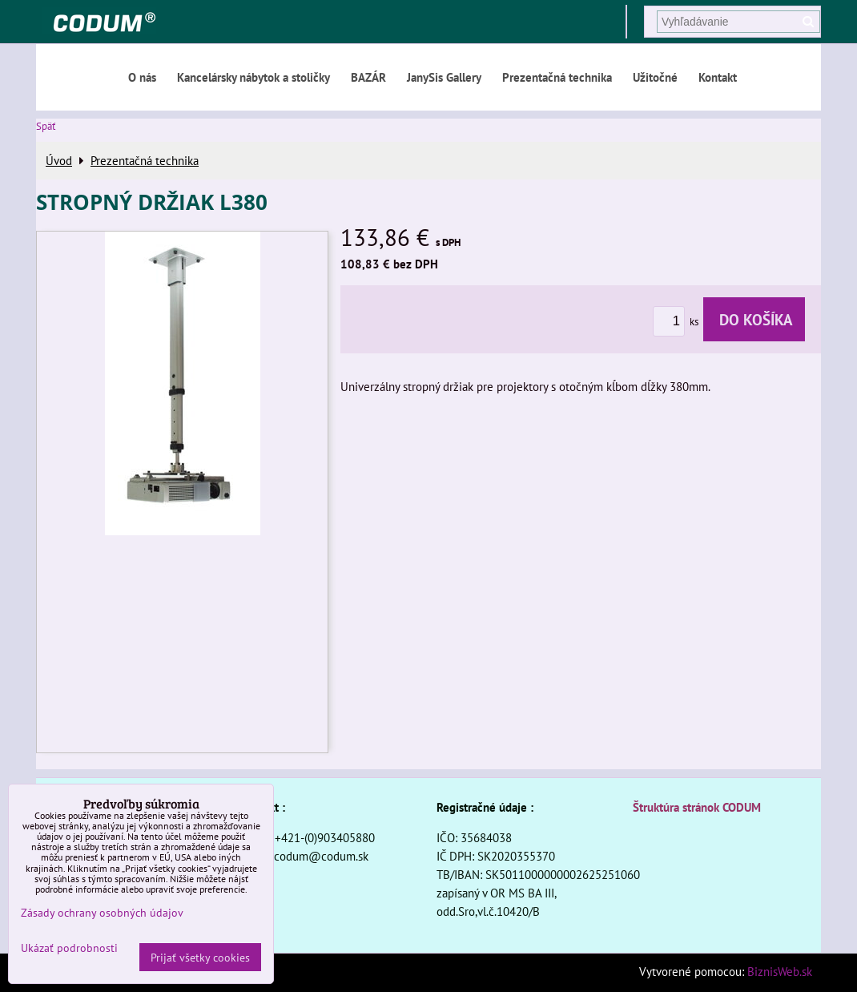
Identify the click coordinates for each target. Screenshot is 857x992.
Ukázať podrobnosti (69, 948)
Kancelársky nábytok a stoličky (253, 77)
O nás (142, 77)
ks (678, 322)
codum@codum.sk (321, 856)
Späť (45, 126)
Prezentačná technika (557, 77)
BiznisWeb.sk (779, 971)
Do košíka (754, 319)
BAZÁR (368, 77)
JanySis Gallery (444, 77)
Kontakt (717, 77)
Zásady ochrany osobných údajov (102, 912)
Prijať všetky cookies (200, 957)
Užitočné (655, 77)
